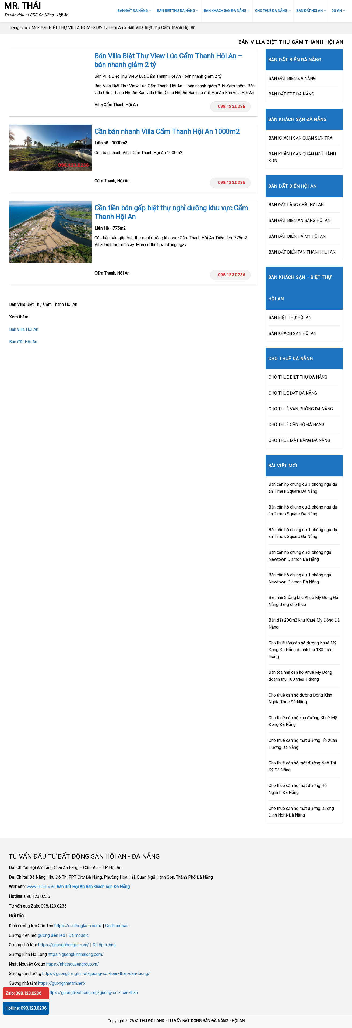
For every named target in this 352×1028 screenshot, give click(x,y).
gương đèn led (51, 935)
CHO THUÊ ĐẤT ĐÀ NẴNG (293, 393)
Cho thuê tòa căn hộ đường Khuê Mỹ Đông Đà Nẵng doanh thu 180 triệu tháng (302, 649)
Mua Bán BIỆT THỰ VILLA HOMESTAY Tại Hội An (77, 27)
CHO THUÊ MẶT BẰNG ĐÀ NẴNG (299, 440)
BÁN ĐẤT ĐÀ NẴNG (134, 10)
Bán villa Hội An (23, 329)
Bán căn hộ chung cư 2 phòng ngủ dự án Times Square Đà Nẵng (303, 511)
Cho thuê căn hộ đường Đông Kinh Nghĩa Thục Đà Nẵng (300, 699)
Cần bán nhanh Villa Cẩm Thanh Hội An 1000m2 (167, 131)
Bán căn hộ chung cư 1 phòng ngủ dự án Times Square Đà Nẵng (303, 533)
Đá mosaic (79, 935)
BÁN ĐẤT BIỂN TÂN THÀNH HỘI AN (302, 252)
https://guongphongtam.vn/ (63, 944)
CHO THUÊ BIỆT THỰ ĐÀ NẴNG (298, 377)
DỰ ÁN (338, 10)
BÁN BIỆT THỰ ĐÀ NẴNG (177, 10)
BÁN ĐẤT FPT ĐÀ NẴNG (291, 94)
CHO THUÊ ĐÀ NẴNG (273, 10)
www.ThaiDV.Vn (41, 886)
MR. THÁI (22, 5)
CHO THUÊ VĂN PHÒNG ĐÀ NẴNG (301, 409)
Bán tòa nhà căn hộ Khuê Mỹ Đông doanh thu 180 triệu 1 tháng (300, 676)
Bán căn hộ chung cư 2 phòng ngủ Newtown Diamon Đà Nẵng (300, 556)
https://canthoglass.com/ (78, 925)
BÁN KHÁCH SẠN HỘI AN (292, 333)
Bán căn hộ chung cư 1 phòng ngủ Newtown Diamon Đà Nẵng (300, 578)
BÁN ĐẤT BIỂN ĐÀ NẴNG (292, 78)
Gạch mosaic (117, 925)
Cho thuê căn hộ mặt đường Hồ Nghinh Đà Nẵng (298, 789)
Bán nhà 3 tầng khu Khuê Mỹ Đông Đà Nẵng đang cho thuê (303, 601)
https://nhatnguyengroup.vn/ (72, 964)
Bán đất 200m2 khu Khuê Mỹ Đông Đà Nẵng (304, 624)
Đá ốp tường (104, 944)
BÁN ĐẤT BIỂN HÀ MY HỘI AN (297, 236)
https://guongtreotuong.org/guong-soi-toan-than (92, 992)
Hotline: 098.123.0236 (26, 1008)
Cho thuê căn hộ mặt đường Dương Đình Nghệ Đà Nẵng (301, 812)
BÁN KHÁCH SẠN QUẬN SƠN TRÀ (300, 138)
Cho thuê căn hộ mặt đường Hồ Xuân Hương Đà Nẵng (303, 744)
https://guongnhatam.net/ (62, 983)
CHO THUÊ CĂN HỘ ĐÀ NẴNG (296, 424)
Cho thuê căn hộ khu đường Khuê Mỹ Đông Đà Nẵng (303, 721)
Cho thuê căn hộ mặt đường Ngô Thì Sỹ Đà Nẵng (302, 766)
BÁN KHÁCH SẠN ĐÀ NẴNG (227, 10)
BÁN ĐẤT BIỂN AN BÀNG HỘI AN (299, 220)
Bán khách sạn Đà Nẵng (108, 886)
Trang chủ (18, 27)
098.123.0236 (230, 106)
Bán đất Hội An (23, 341)
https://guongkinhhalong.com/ (76, 954)
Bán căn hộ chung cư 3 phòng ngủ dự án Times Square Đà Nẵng (303, 488)
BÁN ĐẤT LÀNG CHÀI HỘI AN (296, 204)
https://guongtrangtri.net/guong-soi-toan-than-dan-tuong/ (96, 973)
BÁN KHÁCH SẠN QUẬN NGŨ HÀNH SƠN (302, 157)
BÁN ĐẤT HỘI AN (311, 10)
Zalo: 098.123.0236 (23, 993)
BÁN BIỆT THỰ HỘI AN (290, 317)
